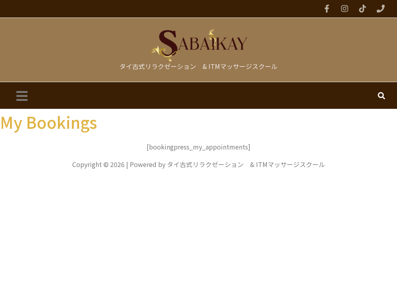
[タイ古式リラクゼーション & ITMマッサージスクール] (198, 45)
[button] (22, 95)
